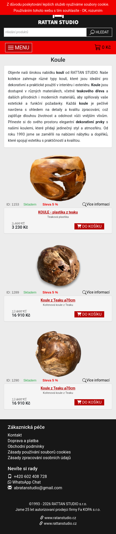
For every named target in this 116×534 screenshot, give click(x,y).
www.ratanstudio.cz (60, 518)
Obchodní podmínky (26, 446)
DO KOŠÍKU (89, 226)
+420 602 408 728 (30, 476)
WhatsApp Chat (24, 482)
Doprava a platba (23, 440)
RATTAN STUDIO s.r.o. (69, 504)
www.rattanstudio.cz (60, 523)
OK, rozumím (92, 10)
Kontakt (15, 435)
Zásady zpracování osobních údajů (39, 457)
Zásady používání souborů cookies (39, 452)
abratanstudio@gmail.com (38, 487)
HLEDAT (99, 32)
